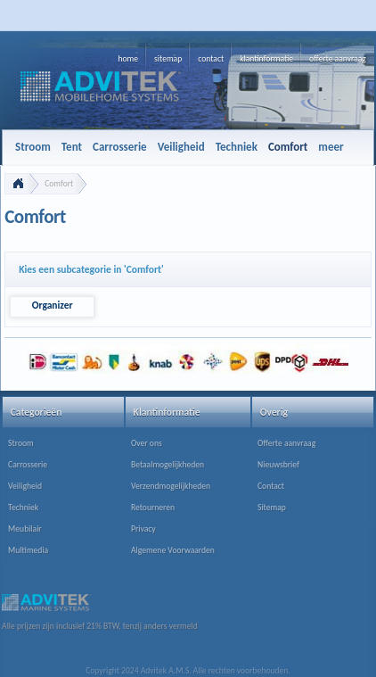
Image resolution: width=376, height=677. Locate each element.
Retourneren (153, 507)
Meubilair (25, 529)
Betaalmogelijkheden (167, 464)
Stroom (21, 443)
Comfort (59, 183)
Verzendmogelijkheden (170, 486)
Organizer (52, 305)
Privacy (143, 529)
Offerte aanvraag (286, 443)
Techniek (23, 507)
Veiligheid (25, 486)
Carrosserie (27, 464)
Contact (270, 486)
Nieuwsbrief (278, 464)
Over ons (146, 443)
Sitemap (271, 507)
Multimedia (28, 550)
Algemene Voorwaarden (173, 550)
